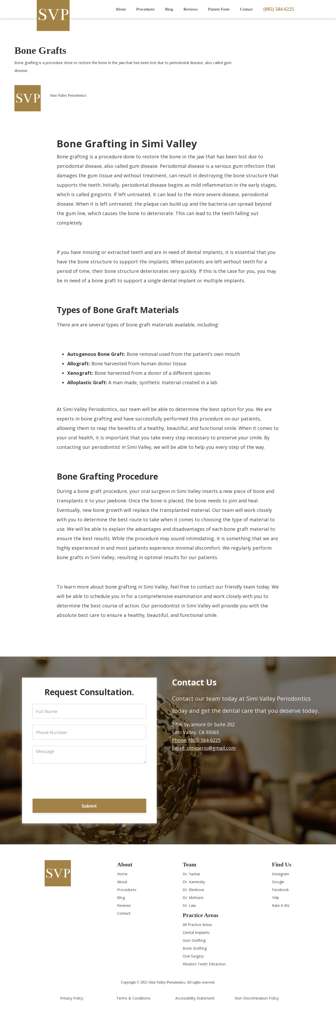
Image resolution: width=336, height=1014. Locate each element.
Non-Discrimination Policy (257, 998)
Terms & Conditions (133, 998)
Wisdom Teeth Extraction (204, 963)
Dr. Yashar (191, 873)
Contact (246, 9)
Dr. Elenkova (193, 889)
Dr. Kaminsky (194, 881)
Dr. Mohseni (193, 897)
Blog (169, 9)
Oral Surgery (193, 956)
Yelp (275, 897)
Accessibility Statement (194, 998)
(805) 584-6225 (278, 9)
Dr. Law (189, 905)
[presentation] (89, 780)
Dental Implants (196, 932)
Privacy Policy (71, 998)
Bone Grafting (195, 948)
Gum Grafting (194, 940)
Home (122, 873)
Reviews (190, 9)
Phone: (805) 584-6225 (196, 740)
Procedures (126, 889)
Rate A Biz (281, 905)
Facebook (280, 889)
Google (278, 881)
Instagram (280, 873)
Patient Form (219, 9)
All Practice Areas (197, 924)
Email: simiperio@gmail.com (204, 748)
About (122, 881)
